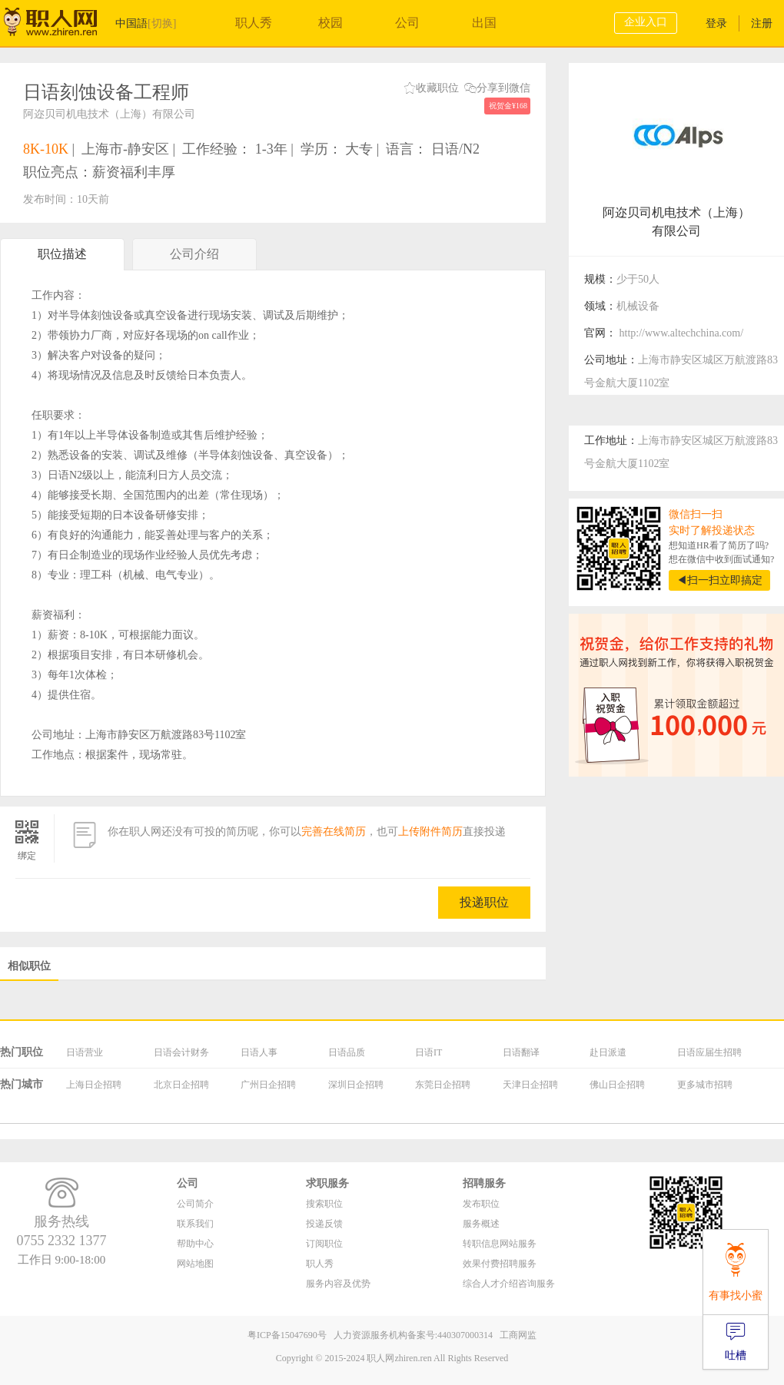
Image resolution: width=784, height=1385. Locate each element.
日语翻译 (521, 1052)
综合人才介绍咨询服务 (509, 1283)
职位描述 (62, 253)
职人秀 (253, 22)
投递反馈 (324, 1223)
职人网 (61, 25)
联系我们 (195, 1223)
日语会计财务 (181, 1052)
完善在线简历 (333, 831)
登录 (716, 23)
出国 (484, 22)
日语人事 (259, 1052)
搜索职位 (324, 1203)
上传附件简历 (430, 831)
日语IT (428, 1052)
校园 (330, 22)
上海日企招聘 (93, 1084)
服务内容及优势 (338, 1283)
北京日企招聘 (181, 1084)
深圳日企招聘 (356, 1084)
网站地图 (195, 1263)
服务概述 (481, 1223)
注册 (761, 23)
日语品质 (346, 1052)
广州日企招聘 (268, 1084)
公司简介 (195, 1203)
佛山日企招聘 (617, 1084)
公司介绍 (194, 258)
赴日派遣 (608, 1052)
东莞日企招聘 (442, 1084)
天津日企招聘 (530, 1084)
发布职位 (481, 1203)
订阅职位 (324, 1243)
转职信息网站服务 (500, 1243)
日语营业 (84, 1052)
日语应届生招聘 (709, 1052)
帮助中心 (195, 1243)
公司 (407, 22)
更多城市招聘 (705, 1084)
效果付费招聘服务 (500, 1263)
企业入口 (645, 22)
